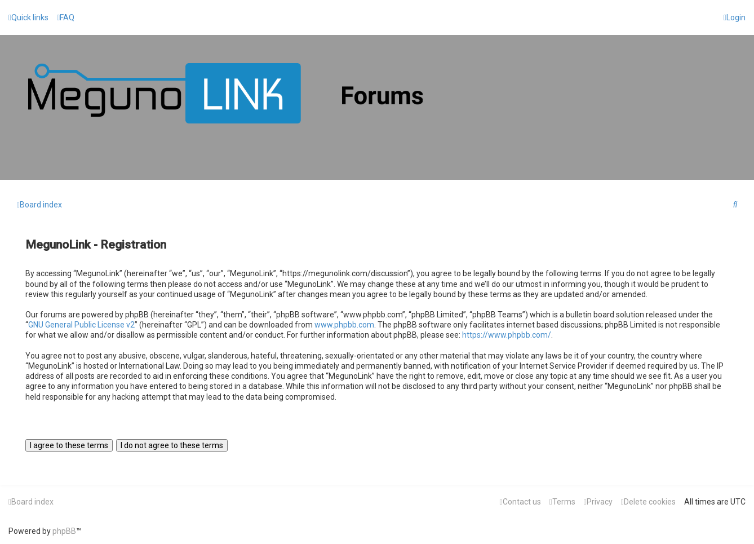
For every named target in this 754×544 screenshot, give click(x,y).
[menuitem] (65, 17)
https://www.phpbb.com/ (506, 334)
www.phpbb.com (344, 324)
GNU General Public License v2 (81, 324)
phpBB (64, 531)
